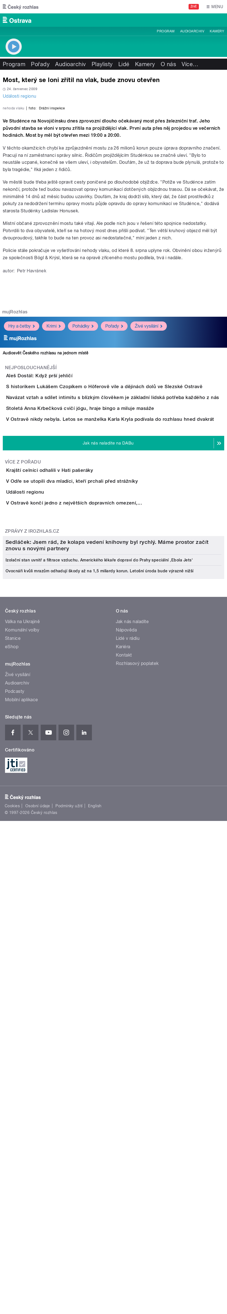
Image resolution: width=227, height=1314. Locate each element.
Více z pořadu (23, 669)
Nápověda (126, 1048)
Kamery (217, 31)
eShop (11, 1065)
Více (190, 64)
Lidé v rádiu (128, 1057)
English (94, 1225)
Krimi (54, 454)
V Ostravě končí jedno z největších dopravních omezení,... (96, 758)
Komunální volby (22, 1048)
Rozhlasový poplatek (137, 1082)
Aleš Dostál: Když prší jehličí (61, 503)
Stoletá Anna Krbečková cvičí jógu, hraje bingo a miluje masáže (102, 584)
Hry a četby (21, 454)
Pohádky (83, 454)
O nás (168, 64)
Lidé (124, 64)
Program (165, 31)
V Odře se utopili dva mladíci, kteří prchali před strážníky (94, 704)
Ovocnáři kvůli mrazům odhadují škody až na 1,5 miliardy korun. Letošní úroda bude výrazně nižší (100, 990)
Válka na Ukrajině (22, 1040)
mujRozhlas (15, 440)
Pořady (40, 64)
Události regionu (19, 96)
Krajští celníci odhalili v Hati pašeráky (71, 677)
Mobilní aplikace (21, 1118)
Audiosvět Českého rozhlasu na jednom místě (45, 481)
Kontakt (124, 1074)
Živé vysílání (148, 454)
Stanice (13, 1057)
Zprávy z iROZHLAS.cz (32, 802)
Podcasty (15, 1110)
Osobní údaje (37, 1225)
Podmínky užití (69, 1225)
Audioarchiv (192, 31)
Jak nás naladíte (132, 1040)
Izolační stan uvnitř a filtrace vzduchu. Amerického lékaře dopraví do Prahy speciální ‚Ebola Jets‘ (99, 979)
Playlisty (102, 64)
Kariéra (123, 1065)
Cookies (12, 1225)
